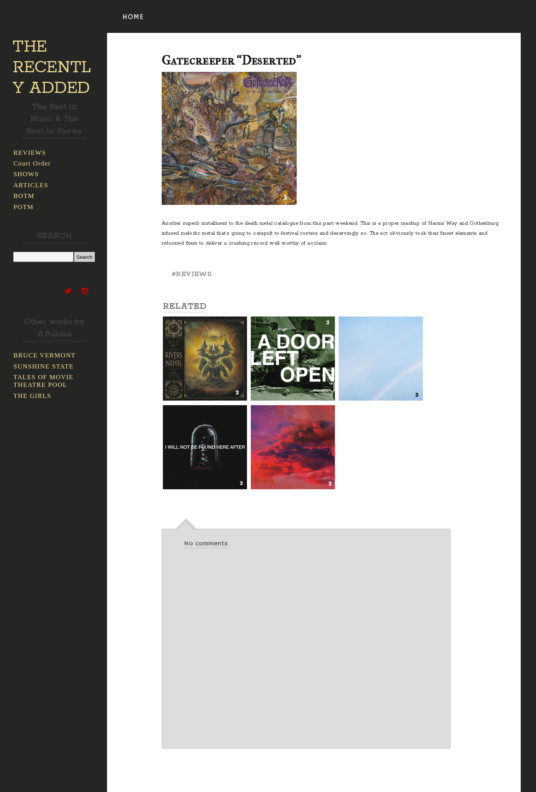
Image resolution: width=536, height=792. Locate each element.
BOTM (23, 196)
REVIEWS (29, 152)
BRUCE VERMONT (44, 355)
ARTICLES (30, 185)
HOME (133, 17)
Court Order (32, 163)
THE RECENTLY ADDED (52, 68)
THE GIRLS (32, 395)
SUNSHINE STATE (43, 366)
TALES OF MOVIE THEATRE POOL (43, 380)
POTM (23, 207)
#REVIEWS (191, 274)
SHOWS (26, 174)
